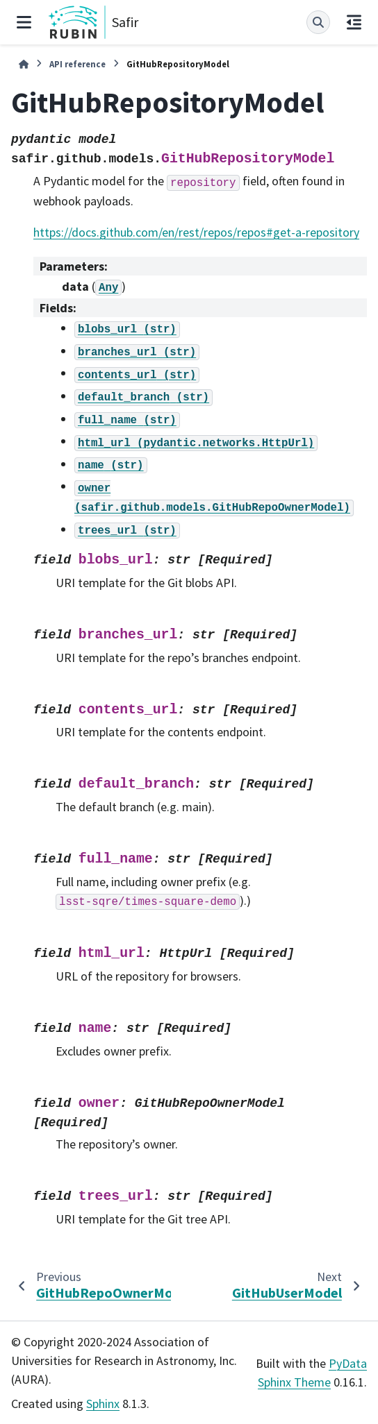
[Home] (23, 64)
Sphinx (103, 1404)
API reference (77, 63)
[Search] (318, 22)
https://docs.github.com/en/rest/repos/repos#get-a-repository (196, 232)
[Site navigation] (24, 22)
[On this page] (354, 22)
